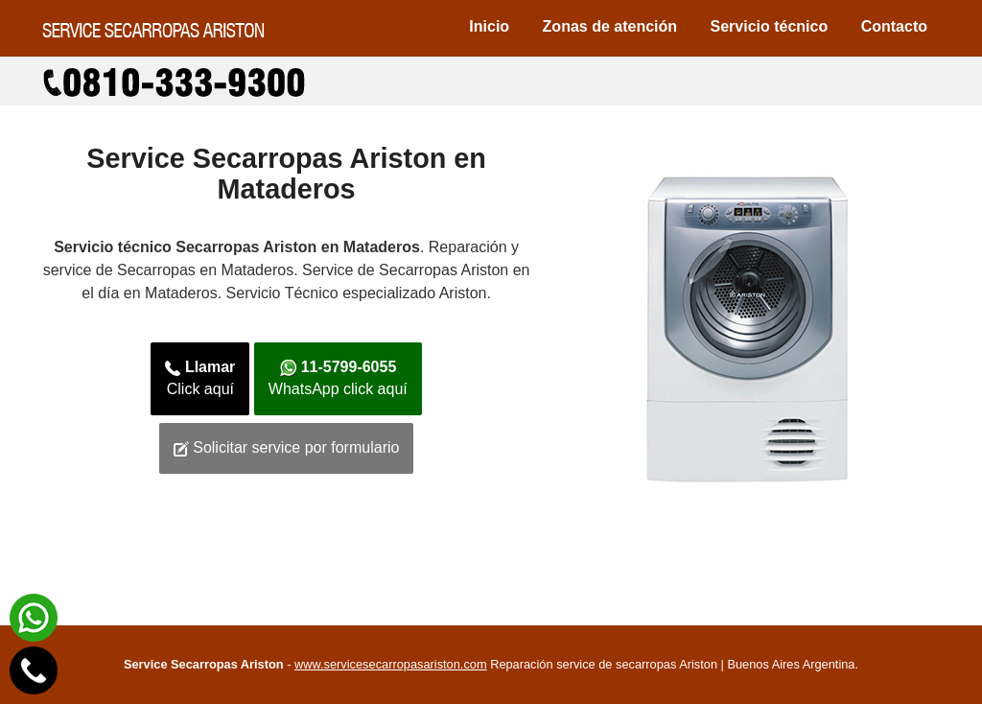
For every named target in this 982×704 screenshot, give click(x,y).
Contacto (894, 26)
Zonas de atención (610, 26)
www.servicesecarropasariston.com (390, 664)
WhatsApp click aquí (338, 378)
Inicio (489, 26)
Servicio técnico (770, 26)
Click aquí (200, 378)
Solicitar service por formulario (287, 448)
